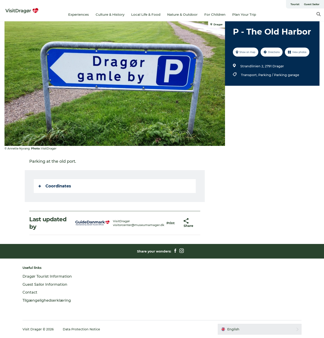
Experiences (78, 14)
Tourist (294, 4)
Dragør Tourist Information (47, 276)
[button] (170, 223)
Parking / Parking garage (278, 75)
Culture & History (110, 14)
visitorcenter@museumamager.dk (138, 225)
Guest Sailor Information (44, 284)
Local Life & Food (145, 14)
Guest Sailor (312, 4)
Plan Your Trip (244, 14)
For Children (214, 14)
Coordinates (54, 186)
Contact (29, 292)
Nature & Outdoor (182, 14)
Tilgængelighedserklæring (46, 300)
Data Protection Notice (81, 329)
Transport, (249, 75)
